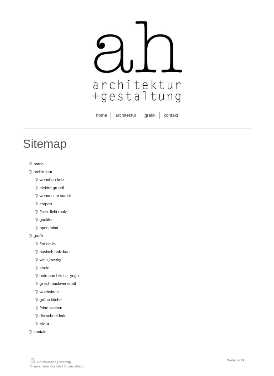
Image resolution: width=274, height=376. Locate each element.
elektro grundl (52, 188)
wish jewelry (50, 259)
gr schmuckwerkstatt (58, 283)
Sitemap (65, 362)
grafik (38, 236)
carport (46, 204)
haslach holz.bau (55, 252)
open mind (49, 228)
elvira (44, 323)
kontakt (40, 332)
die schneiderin (53, 316)
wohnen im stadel (55, 196)
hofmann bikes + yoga (59, 276)
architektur (43, 172)
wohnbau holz (52, 179)
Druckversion (43, 362)
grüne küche (51, 299)
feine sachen (51, 308)
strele (44, 268)
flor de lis (48, 244)
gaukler (46, 219)
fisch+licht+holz (53, 212)
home (39, 164)
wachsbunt (49, 292)
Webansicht (235, 360)
